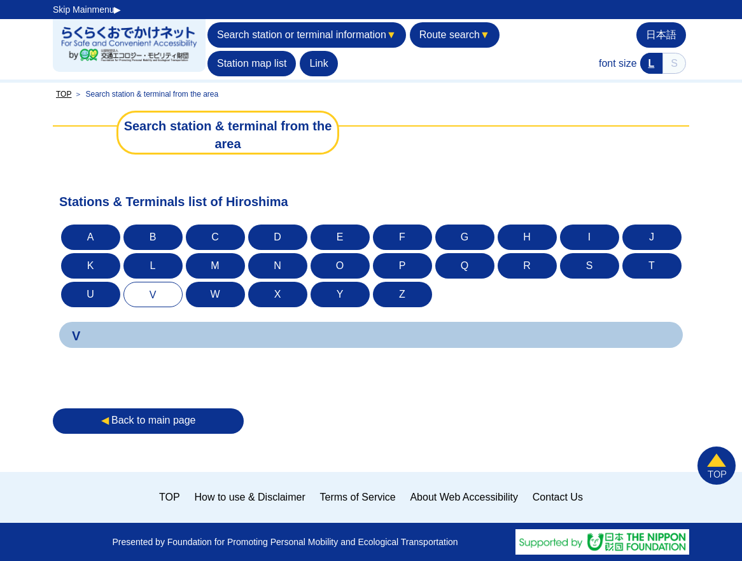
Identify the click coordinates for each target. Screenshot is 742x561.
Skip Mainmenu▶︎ (87, 9)
